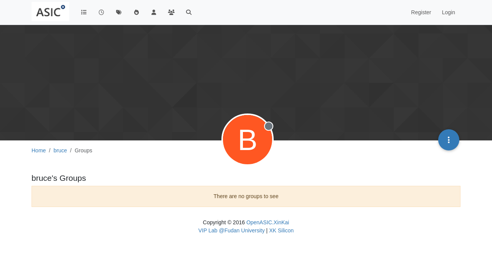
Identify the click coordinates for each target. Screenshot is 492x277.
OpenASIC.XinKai (267, 222)
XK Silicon (281, 230)
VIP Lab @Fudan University (231, 230)
